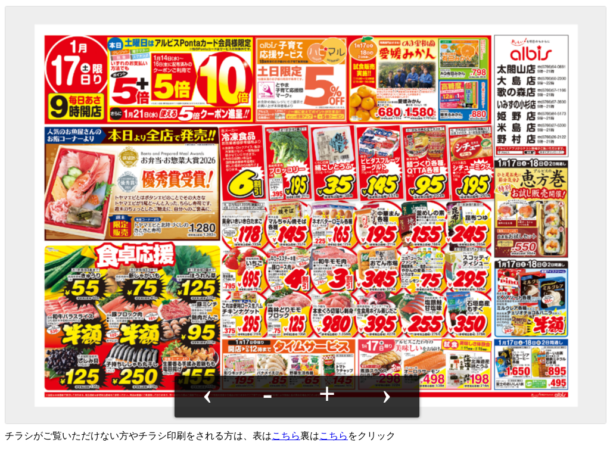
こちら (286, 436)
